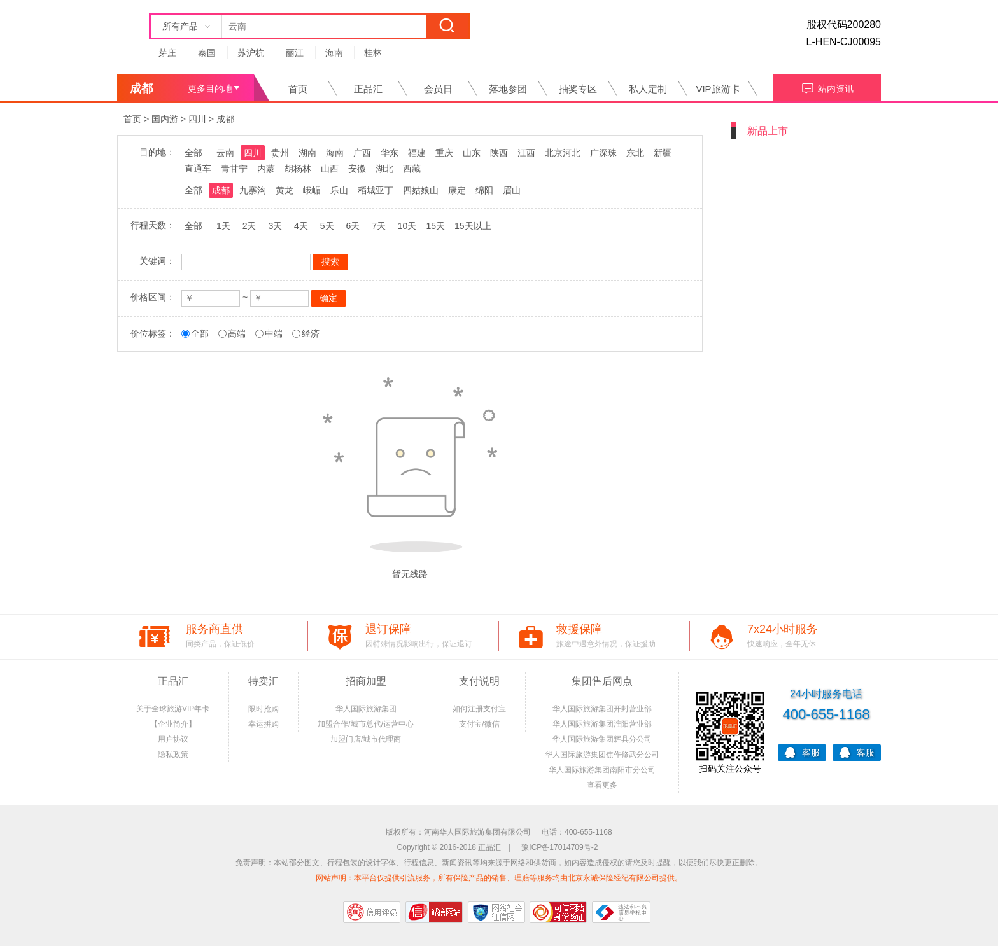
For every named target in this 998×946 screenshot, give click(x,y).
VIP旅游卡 (718, 88)
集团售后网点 (602, 681)
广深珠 (603, 153)
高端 (237, 333)
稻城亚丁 (375, 190)
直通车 (198, 168)
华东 (389, 153)
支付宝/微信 (479, 724)
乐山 (339, 190)
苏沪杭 (250, 53)
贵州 (280, 153)
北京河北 (562, 153)
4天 (301, 226)
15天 (435, 226)
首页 (297, 88)
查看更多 (602, 785)
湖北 (384, 168)
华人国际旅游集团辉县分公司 (602, 739)
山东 (472, 153)
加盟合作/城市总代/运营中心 (366, 724)
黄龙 (284, 190)
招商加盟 (366, 681)
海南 (334, 53)
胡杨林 (298, 168)
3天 (275, 226)
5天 (327, 226)
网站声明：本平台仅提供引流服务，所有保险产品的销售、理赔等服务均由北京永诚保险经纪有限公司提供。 (499, 877)
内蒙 (266, 168)
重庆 (444, 153)
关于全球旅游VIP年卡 (172, 708)
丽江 (295, 53)
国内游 (164, 119)
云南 (225, 153)
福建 (417, 153)
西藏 (412, 168)
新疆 (662, 153)
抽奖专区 (578, 88)
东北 (635, 153)
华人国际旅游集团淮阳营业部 (602, 724)
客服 (802, 752)
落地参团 (508, 88)
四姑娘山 (421, 190)
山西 (330, 168)
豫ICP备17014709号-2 (559, 847)
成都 (225, 119)
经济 (311, 333)
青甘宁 (234, 168)
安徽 (357, 168)
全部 (193, 153)
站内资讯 (827, 87)
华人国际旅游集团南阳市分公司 (602, 769)
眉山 (512, 190)
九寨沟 (252, 190)
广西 (362, 153)
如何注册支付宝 (479, 708)
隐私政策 (173, 754)
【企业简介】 (173, 724)
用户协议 (173, 739)
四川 (197, 119)
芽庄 (167, 53)
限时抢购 (263, 708)
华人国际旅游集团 (366, 708)
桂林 (373, 53)
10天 (407, 226)
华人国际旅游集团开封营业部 (602, 708)
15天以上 (472, 226)
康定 (457, 190)
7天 (379, 226)
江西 (526, 153)
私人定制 (648, 88)
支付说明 (479, 681)
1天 (223, 226)
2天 (249, 226)
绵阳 (484, 190)
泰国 (207, 53)
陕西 (499, 153)
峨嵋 (312, 190)
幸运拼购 (263, 724)
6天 (353, 226)
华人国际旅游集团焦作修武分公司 (602, 754)
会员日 (438, 88)
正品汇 (368, 88)
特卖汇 (263, 681)
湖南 (307, 153)
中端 (274, 333)
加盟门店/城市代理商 (365, 739)
